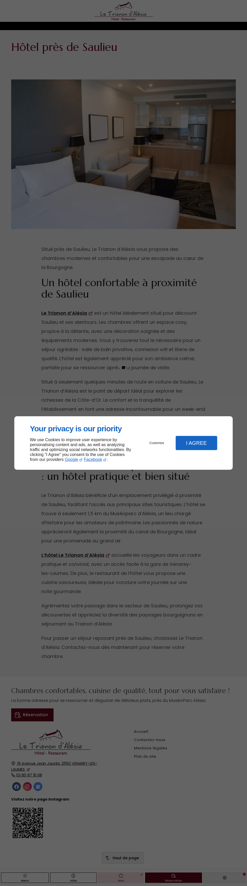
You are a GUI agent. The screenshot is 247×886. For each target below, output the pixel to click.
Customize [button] (157, 443)
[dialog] (123, 443)
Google (71, 459)
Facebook (93, 459)
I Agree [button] (196, 443)
